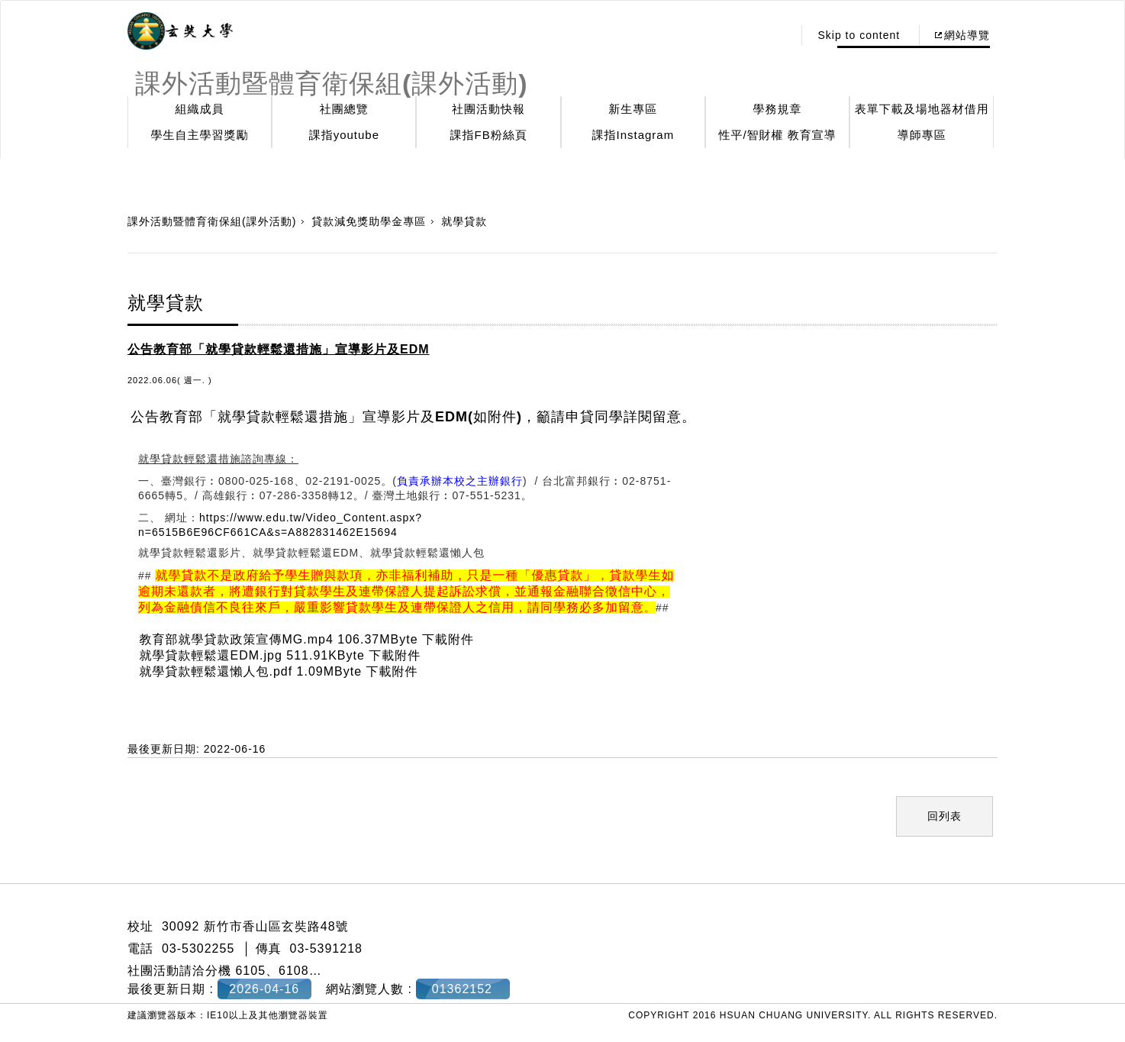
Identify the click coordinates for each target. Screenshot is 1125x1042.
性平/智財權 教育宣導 (777, 134)
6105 (250, 970)
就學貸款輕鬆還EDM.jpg (210, 655)
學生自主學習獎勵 (200, 134)
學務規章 (777, 108)
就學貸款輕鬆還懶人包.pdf (215, 671)
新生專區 (632, 108)
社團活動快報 (488, 108)
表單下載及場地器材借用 (922, 108)
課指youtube (344, 134)
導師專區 (922, 134)
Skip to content (858, 35)
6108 (294, 970)
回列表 (944, 816)
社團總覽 (344, 108)
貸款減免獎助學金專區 (368, 221)
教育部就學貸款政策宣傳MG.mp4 (236, 639)
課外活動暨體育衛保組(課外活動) (211, 221)
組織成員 (200, 108)
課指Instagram (633, 134)
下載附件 (448, 639)
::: (777, 35)
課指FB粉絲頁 (488, 134)
